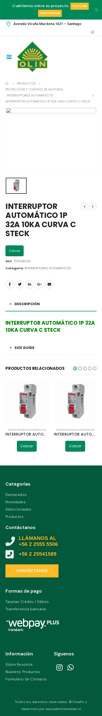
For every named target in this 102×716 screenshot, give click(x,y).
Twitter (19, 284)
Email (49, 284)
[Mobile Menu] (9, 57)
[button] (75, 368)
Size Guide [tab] (24, 347)
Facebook (9, 284)
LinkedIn (29, 284)
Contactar (50, 13)
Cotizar (79, 6)
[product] (26, 402)
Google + (39, 284)
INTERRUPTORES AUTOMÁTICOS (47, 268)
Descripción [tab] (27, 304)
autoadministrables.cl (63, 709)
